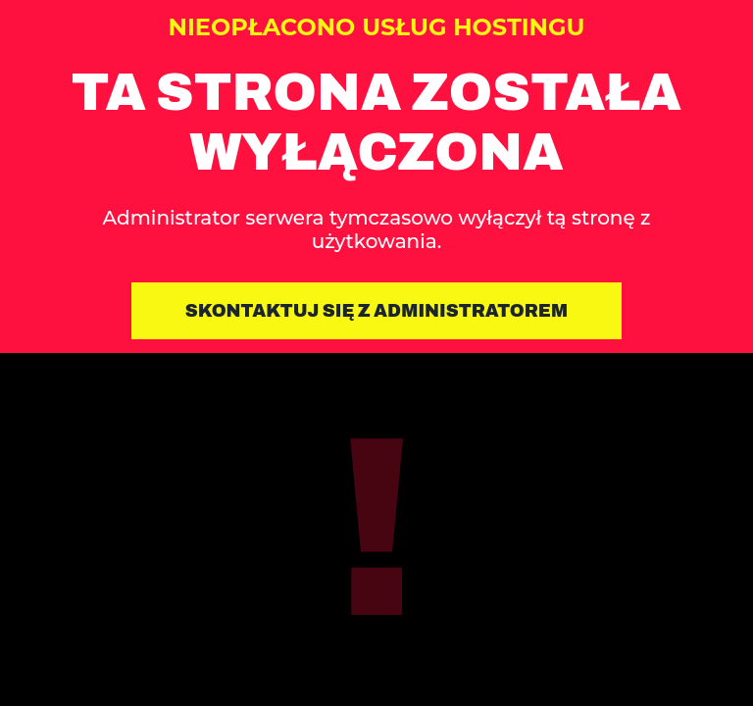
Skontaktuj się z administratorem (377, 311)
